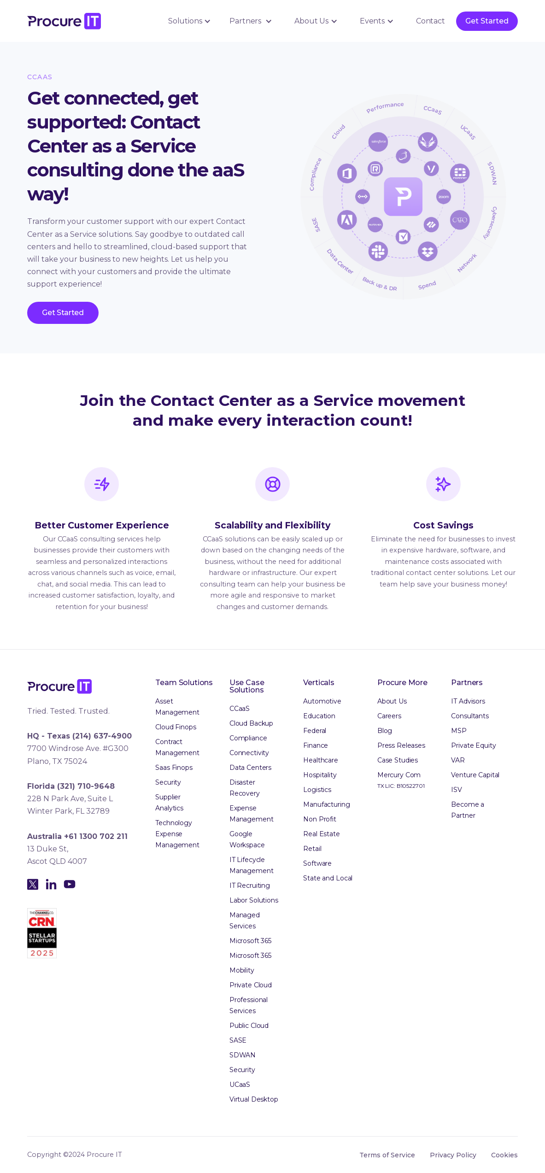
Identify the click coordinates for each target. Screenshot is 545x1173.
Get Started (487, 21)
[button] (188, 21)
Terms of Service (387, 1155)
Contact (430, 21)
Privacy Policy (453, 1155)
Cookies (504, 1155)
